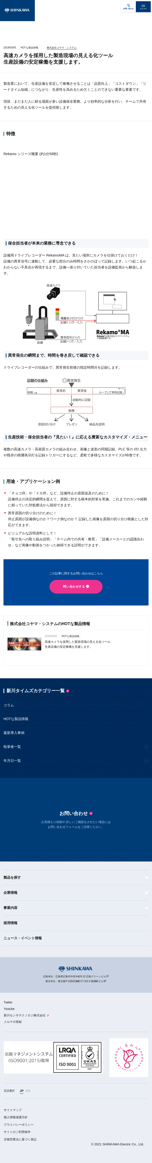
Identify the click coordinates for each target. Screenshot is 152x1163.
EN (28, 1091)
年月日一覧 (12, 761)
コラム (8, 705)
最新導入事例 (13, 733)
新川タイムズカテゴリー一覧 (35, 690)
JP (22, 1091)
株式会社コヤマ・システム (62, 47)
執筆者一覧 (12, 747)
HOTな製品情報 (15, 719)
